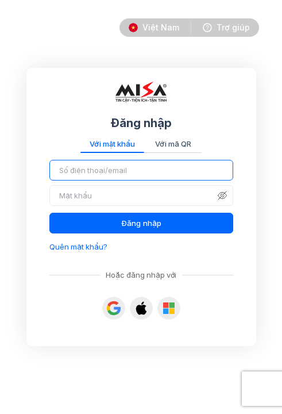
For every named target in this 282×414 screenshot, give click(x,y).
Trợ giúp (233, 27)
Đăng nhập (141, 223)
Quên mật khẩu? (78, 246)
